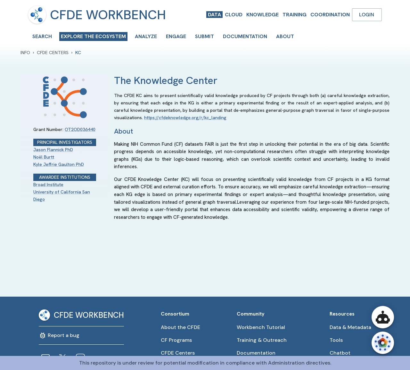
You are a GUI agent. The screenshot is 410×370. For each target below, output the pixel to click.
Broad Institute (48, 184)
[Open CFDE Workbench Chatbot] (383, 317)
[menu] (37, 15)
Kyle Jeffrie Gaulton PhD (58, 164)
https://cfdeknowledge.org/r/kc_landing (185, 117)
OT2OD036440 (80, 129)
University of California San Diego (61, 195)
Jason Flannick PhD (53, 149)
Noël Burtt (43, 157)
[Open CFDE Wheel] (383, 343)
